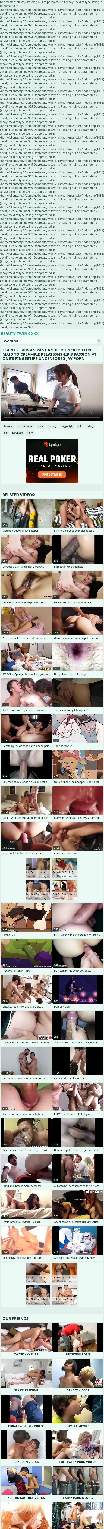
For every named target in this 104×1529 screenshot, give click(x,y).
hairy (30, 432)
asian (41, 426)
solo (80, 426)
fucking (52, 426)
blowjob (8, 426)
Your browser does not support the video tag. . (52, 392)
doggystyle (67, 426)
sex (6, 432)
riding (90, 426)
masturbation (25, 426)
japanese (17, 432)
